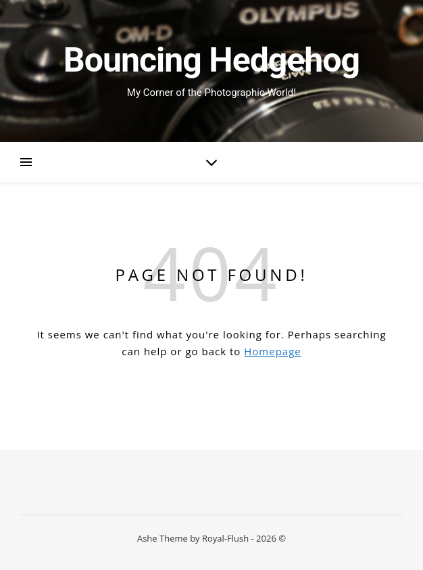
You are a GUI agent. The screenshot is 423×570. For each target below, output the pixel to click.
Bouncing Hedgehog (211, 60)
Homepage (272, 351)
